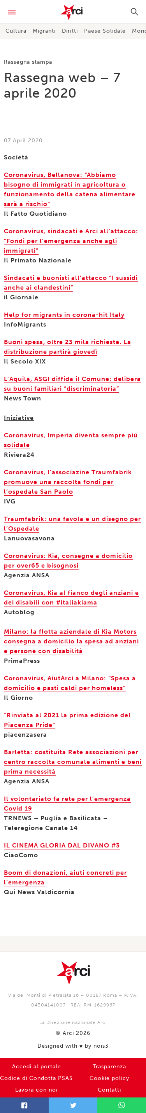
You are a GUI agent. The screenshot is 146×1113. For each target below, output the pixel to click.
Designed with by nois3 (73, 1046)
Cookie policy (109, 1078)
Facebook (24, 1105)
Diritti (70, 31)
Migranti (44, 31)
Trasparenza (109, 1066)
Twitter (73, 1105)
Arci (73, 12)
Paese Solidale (105, 31)
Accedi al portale (36, 1066)
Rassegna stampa (28, 62)
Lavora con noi (36, 1090)
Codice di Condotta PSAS (36, 1078)
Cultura (15, 31)
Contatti (109, 1090)
